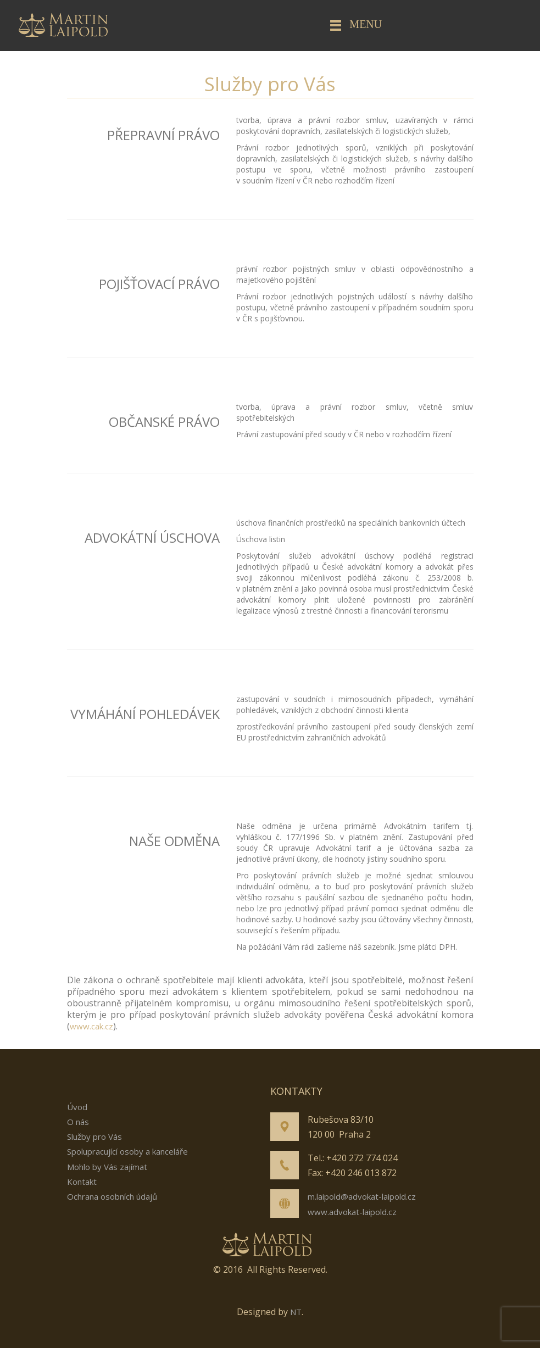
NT (296, 1311)
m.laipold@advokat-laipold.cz (362, 1196)
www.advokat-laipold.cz (352, 1211)
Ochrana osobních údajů (112, 1196)
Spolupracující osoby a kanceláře (127, 1151)
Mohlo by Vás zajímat (107, 1166)
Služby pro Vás (94, 1136)
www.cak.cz (91, 1026)
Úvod (77, 1106)
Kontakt (82, 1181)
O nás (78, 1121)
